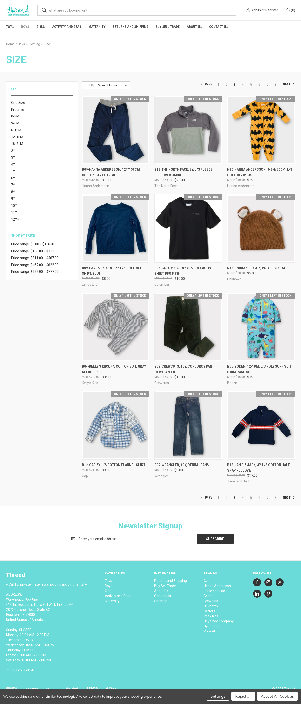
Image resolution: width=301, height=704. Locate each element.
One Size (18, 102)
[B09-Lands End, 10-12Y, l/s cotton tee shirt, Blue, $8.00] (116, 228)
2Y (13, 151)
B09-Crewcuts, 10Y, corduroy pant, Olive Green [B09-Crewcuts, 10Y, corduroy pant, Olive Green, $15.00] (184, 369)
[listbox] (113, 85)
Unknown (211, 606)
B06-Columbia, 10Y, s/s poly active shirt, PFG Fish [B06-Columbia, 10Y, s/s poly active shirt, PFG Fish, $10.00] (183, 271)
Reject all (243, 696)
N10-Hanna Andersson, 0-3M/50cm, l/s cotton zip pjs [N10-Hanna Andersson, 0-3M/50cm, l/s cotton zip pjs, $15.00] (259, 172)
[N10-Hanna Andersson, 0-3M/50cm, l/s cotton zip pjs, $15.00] (261, 130)
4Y (13, 164)
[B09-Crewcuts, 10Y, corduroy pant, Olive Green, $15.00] (188, 326)
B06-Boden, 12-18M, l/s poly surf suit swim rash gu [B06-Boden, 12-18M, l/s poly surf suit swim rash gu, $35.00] (259, 369)
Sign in (256, 10)
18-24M (17, 144)
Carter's (209, 611)
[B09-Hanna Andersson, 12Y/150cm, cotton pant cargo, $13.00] (116, 130)
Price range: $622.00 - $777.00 (35, 271)
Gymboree (212, 626)
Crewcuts (211, 601)
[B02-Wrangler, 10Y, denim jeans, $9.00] (188, 425)
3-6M (15, 123)
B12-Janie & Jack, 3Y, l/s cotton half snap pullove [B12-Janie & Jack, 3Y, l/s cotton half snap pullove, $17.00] (258, 468)
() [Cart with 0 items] (290, 10)
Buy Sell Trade (167, 27)
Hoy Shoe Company (219, 621)
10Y (14, 205)
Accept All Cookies (277, 696)
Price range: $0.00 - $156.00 (33, 244)
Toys (10, 27)
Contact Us (218, 27)
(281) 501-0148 (23, 670)
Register (271, 10)
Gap (207, 581)
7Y (13, 185)
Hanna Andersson (217, 586)
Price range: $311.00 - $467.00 (35, 258)
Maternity (97, 27)
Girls (40, 27)
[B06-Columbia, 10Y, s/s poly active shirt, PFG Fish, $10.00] (188, 228)
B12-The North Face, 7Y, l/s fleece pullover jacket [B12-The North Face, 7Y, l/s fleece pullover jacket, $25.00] (183, 172)
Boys (25, 27)
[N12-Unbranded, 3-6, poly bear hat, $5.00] (261, 228)
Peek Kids (211, 616)
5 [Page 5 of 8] (251, 84)
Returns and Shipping (130, 27)
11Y (14, 212)
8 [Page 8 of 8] (276, 84)
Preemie (17, 109)
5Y (13, 171)
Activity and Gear (66, 27)
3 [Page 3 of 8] (235, 84)
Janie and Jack (215, 591)
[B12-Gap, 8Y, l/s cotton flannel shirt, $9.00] (116, 425)
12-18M (17, 137)
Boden (209, 596)
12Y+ (15, 219)
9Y (13, 198)
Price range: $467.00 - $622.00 (35, 265)
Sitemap (160, 601)
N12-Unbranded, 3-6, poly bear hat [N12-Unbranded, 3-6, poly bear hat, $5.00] (256, 268)
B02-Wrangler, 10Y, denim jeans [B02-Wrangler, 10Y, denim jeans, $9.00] (181, 465)
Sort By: (90, 85)
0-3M (15, 116)
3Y (13, 157)
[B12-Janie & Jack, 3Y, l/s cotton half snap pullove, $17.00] (261, 425)
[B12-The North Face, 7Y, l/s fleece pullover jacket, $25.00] (188, 130)
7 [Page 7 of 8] (267, 84)
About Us (194, 27)
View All (210, 631)
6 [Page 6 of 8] (259, 84)
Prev (206, 84)
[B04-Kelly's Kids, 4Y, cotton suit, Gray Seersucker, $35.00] (116, 326)
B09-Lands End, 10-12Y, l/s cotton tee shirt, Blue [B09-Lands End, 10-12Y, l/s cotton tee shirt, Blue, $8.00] (114, 271)
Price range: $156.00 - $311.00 (35, 251)
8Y (13, 192)
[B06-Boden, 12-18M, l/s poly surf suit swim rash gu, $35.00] (261, 326)
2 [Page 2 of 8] (226, 84)
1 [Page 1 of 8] (218, 84)
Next (289, 84)
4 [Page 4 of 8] (243, 84)
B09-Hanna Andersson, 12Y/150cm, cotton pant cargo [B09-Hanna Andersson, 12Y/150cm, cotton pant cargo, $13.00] (111, 172)
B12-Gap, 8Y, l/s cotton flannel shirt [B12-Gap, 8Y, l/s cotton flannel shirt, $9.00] (113, 465)
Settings (218, 696)
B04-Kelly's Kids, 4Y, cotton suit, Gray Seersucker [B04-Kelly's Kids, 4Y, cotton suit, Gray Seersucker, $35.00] (114, 369)
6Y (13, 178)
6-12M (16, 130)
